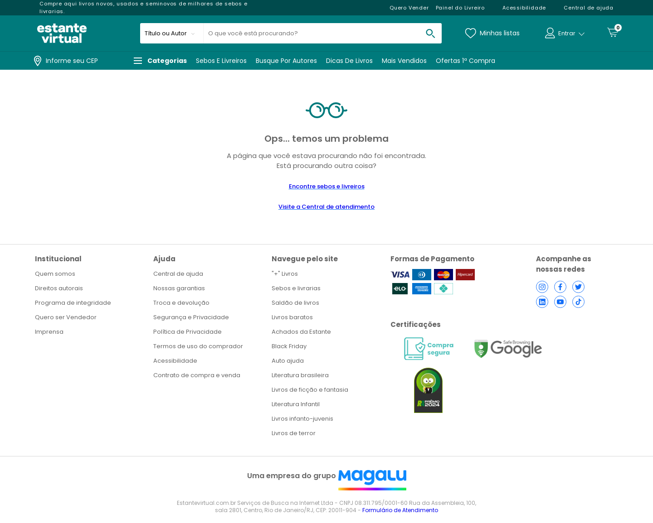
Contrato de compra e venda (196, 375)
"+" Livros (285, 273)
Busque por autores (286, 60)
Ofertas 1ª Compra (465, 60)
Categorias (160, 60)
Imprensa (49, 331)
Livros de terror (294, 433)
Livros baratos (292, 317)
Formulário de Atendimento (400, 510)
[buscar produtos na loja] (430, 33)
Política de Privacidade (187, 331)
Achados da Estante (301, 331)
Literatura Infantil (296, 404)
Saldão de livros (295, 302)
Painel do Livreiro (460, 7)
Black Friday (289, 346)
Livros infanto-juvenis (302, 418)
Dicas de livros (349, 60)
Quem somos (55, 273)
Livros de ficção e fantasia (310, 389)
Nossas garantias (179, 288)
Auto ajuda (288, 360)
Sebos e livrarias (296, 288)
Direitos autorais (59, 288)
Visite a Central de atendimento (326, 206)
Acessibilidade (175, 360)
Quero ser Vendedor (66, 317)
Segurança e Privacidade (191, 317)
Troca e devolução (181, 302)
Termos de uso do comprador (198, 346)
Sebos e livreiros (221, 60)
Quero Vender (409, 7)
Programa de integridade (73, 302)
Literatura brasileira (300, 375)
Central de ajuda (178, 273)
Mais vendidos (404, 60)
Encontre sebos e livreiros (327, 186)
